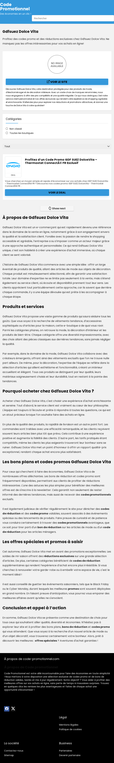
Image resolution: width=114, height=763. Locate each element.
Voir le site (57, 82)
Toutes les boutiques (22, 133)
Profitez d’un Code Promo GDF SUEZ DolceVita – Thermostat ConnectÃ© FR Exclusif (61, 161)
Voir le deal (57, 192)
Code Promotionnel (15, 673)
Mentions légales (68, 724)
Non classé (16, 128)
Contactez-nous (13, 750)
